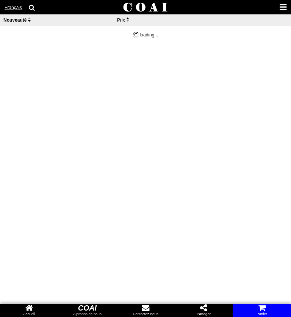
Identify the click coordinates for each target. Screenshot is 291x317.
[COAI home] (145, 7)
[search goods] (32, 7)
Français (13, 7)
